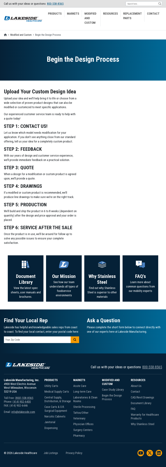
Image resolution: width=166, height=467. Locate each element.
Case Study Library (113, 389)
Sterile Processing (84, 407)
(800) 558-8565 (24, 398)
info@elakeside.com (23, 412)
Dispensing (51, 428)
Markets (73, 13)
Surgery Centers (83, 430)
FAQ (133, 408)
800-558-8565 (55, 3)
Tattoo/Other (81, 412)
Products (55, 13)
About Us (136, 386)
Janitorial (49, 422)
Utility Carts (51, 386)
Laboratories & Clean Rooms (85, 399)
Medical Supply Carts (56, 391)
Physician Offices (83, 424)
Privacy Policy (74, 453)
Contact (153, 13)
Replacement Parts (132, 16)
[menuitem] (54, 18)
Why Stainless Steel (142, 424)
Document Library (26, 294)
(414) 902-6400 (22, 401)
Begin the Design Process (112, 397)
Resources (110, 13)
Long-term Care (82, 391)
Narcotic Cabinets (54, 416)
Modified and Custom (90, 18)
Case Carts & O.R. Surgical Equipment (55, 408)
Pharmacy (79, 435)
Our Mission (64, 292)
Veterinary (79, 418)
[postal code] (37, 339)
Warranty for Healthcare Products (145, 416)
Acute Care (79, 386)
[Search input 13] (141, 3)
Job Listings (51, 453)
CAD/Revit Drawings (142, 397)
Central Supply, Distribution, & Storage (57, 399)
